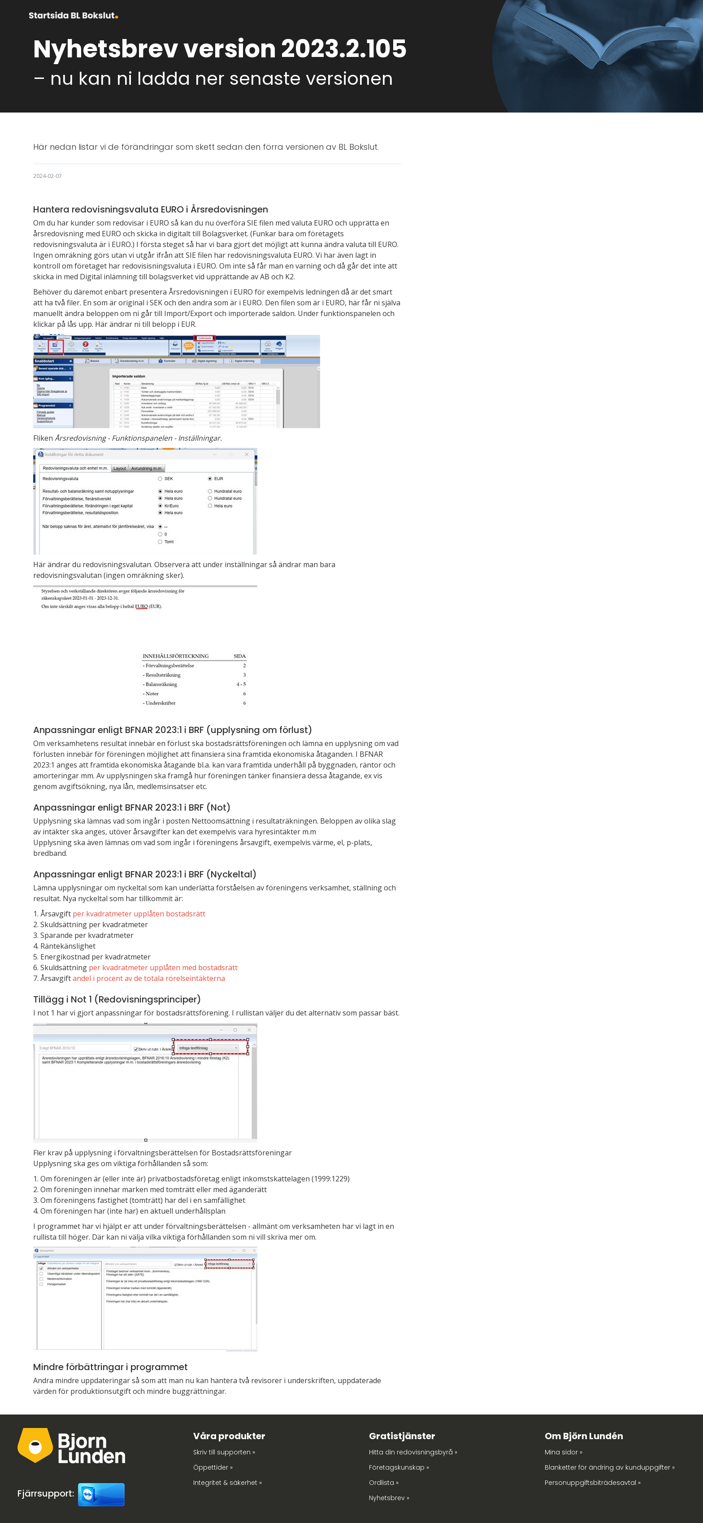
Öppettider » (213, 1467)
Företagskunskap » (399, 1467)
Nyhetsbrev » (389, 1497)
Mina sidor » (563, 1452)
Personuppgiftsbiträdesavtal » (593, 1482)
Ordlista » (384, 1482)
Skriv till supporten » (224, 1452)
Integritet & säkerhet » (227, 1482)
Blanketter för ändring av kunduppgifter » (610, 1467)
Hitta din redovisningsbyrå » (413, 1452)
